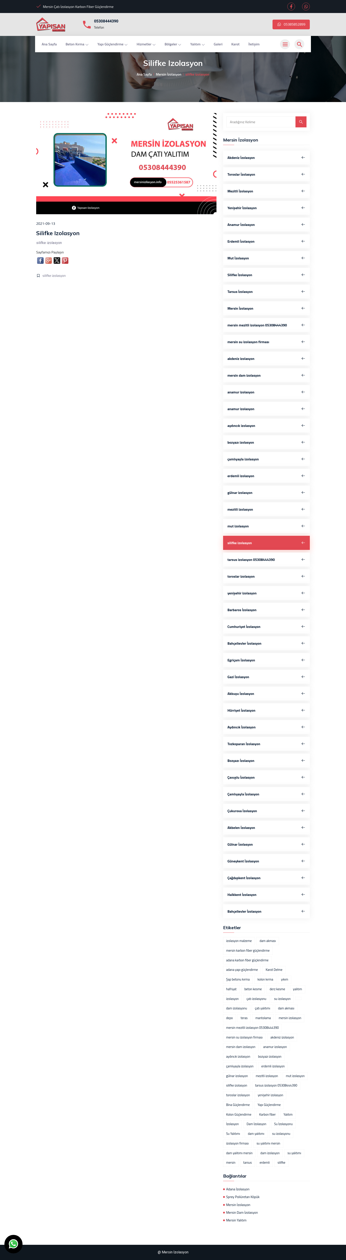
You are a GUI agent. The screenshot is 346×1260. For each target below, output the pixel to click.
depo (229, 1018)
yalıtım (297, 989)
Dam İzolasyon (256, 1124)
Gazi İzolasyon (266, 676)
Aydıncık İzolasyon (266, 727)
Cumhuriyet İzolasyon (266, 626)
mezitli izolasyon (266, 509)
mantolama (263, 1018)
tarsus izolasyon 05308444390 (266, 559)
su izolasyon (282, 998)
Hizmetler (146, 44)
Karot (235, 44)
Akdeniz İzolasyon (266, 157)
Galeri (218, 44)
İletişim (254, 44)
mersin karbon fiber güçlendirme (248, 950)
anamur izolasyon (266, 392)
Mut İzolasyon (266, 258)
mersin (230, 1162)
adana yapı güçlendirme (242, 969)
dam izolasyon (270, 1153)
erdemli (265, 1162)
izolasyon (232, 998)
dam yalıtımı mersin (239, 1153)
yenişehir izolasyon (266, 593)
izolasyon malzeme (239, 940)
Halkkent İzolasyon (266, 894)
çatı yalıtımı (262, 1008)
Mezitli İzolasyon (266, 191)
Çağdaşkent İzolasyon (266, 877)
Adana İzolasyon (238, 1189)
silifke (281, 1162)
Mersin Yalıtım (236, 1220)
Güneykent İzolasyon (266, 861)
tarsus (247, 1162)
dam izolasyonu (236, 1008)
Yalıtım (197, 44)
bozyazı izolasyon (266, 442)
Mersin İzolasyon (168, 74)
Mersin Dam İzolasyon (242, 1212)
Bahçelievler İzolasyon (266, 643)
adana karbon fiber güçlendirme (247, 960)
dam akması (268, 940)
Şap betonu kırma (238, 979)
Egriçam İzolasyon (266, 660)
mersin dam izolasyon (266, 375)
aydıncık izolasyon (266, 425)
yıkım (284, 979)
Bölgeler (173, 44)
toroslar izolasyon (266, 576)
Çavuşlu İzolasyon (266, 777)
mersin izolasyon (290, 1018)
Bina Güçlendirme (238, 1104)
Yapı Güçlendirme (113, 44)
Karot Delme (274, 969)
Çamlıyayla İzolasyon (266, 794)
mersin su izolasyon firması (266, 341)
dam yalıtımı (256, 1133)
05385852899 (291, 24)
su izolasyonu (281, 1133)
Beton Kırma (77, 44)
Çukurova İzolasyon (266, 810)
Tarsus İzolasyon (266, 291)
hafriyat (231, 989)
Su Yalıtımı (233, 1133)
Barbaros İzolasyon (266, 609)
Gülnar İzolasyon (266, 844)
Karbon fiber (267, 1114)
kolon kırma (265, 979)
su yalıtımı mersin (268, 1143)
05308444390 (106, 21)
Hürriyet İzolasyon (266, 710)
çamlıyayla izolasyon (266, 459)
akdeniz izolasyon (266, 358)
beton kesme (253, 989)
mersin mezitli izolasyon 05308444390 (266, 325)
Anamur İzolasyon (266, 224)
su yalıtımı (294, 1153)
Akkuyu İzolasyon (266, 693)
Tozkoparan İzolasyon (266, 743)
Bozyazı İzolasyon (266, 760)
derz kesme (277, 989)
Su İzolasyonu (283, 1124)
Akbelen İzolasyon (266, 827)
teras (244, 1018)
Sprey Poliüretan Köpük (243, 1196)
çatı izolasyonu (256, 998)
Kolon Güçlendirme (238, 1114)
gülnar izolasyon (266, 492)
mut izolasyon (266, 526)
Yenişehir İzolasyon (266, 207)
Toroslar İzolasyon (266, 174)
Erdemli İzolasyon (266, 241)
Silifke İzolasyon (266, 274)
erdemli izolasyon (266, 475)
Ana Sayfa (49, 44)
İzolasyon (232, 1124)
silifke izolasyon (54, 275)
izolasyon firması (237, 1143)
